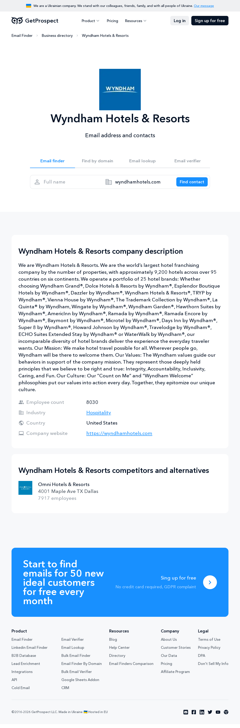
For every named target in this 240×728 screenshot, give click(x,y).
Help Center (119, 651)
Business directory (57, 35)
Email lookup (142, 161)
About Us (169, 643)
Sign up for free (210, 20)
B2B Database (24, 659)
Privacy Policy (209, 651)
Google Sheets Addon (80, 683)
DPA (201, 659)
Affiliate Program (175, 675)
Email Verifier (72, 643)
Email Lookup (72, 651)
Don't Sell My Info (213, 667)
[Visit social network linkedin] (202, 716)
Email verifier (187, 161)
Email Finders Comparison (131, 667)
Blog (113, 643)
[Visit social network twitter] (210, 716)
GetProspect (35, 21)
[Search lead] (190, 184)
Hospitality (98, 416)
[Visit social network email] (185, 716)
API (14, 683)
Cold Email (21, 691)
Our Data (169, 659)
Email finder (52, 161)
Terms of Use (209, 643)
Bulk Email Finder (75, 659)
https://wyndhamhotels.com (119, 437)
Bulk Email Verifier (76, 675)
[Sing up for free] (210, 586)
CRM (65, 691)
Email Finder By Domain (81, 667)
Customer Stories (176, 651)
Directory (117, 659)
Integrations (22, 675)
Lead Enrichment (26, 667)
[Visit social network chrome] (226, 716)
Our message (204, 6)
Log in (180, 20)
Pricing (112, 20)
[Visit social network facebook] (194, 716)
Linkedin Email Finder (30, 651)
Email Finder (22, 35)
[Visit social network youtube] (218, 716)
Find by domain (97, 161)
